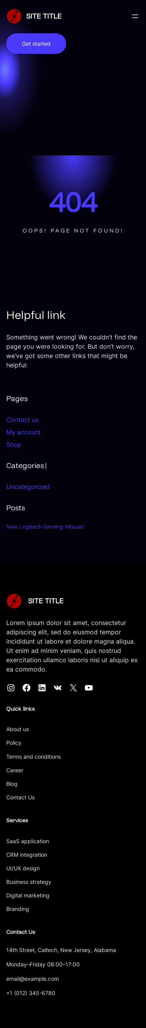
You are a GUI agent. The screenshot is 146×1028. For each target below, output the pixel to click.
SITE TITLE (44, 16)
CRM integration (26, 854)
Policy (13, 742)
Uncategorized (28, 487)
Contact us (22, 420)
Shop (13, 444)
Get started (36, 43)
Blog (12, 783)
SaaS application (27, 841)
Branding (17, 909)
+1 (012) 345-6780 (30, 993)
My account (23, 432)
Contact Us (20, 797)
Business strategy (28, 881)
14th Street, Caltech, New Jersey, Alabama (61, 950)
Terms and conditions (33, 756)
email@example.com (32, 978)
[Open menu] (135, 16)
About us (17, 729)
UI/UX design (23, 868)
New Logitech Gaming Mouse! (45, 526)
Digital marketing (27, 895)
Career (14, 770)
